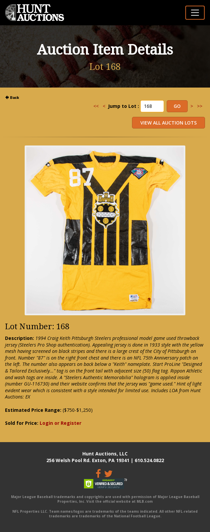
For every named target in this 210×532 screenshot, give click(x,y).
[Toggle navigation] (195, 13)
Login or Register (60, 423)
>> (199, 106)
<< (96, 106)
